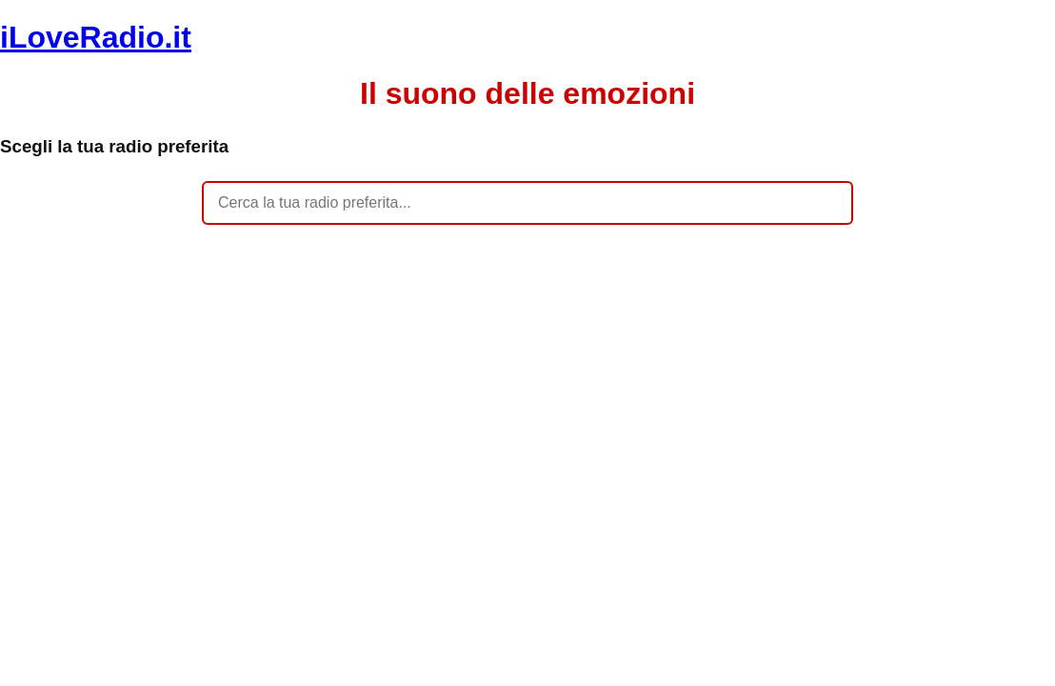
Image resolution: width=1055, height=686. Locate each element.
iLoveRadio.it (95, 37)
